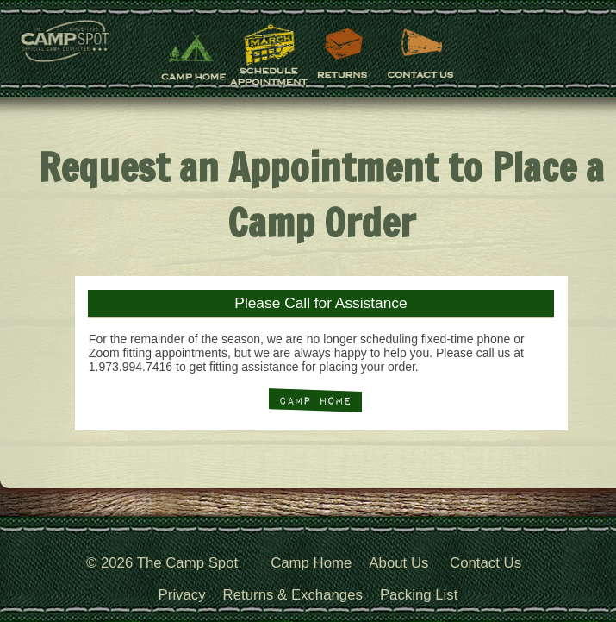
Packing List (418, 595)
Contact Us (485, 563)
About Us (398, 563)
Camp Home (311, 563)
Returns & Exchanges (293, 595)
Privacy (182, 595)
